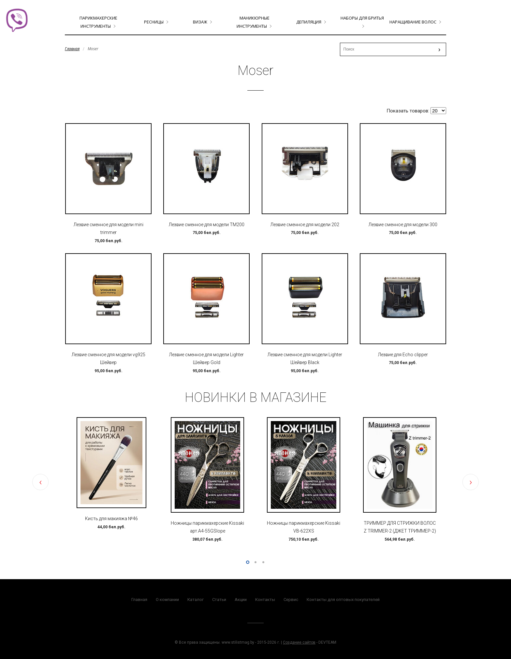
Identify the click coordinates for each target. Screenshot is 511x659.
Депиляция (308, 22)
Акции (241, 599)
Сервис (291, 599)
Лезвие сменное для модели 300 (403, 224)
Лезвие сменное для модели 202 (304, 224)
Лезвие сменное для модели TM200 (206, 224)
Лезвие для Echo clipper (403, 354)
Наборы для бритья (362, 18)
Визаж (200, 22)
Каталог (195, 599)
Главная (72, 48)
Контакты (265, 599)
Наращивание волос (412, 22)
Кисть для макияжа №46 (111, 518)
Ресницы (154, 22)
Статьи (219, 599)
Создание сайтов (299, 642)
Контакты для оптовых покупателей (343, 599)
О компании (167, 599)
